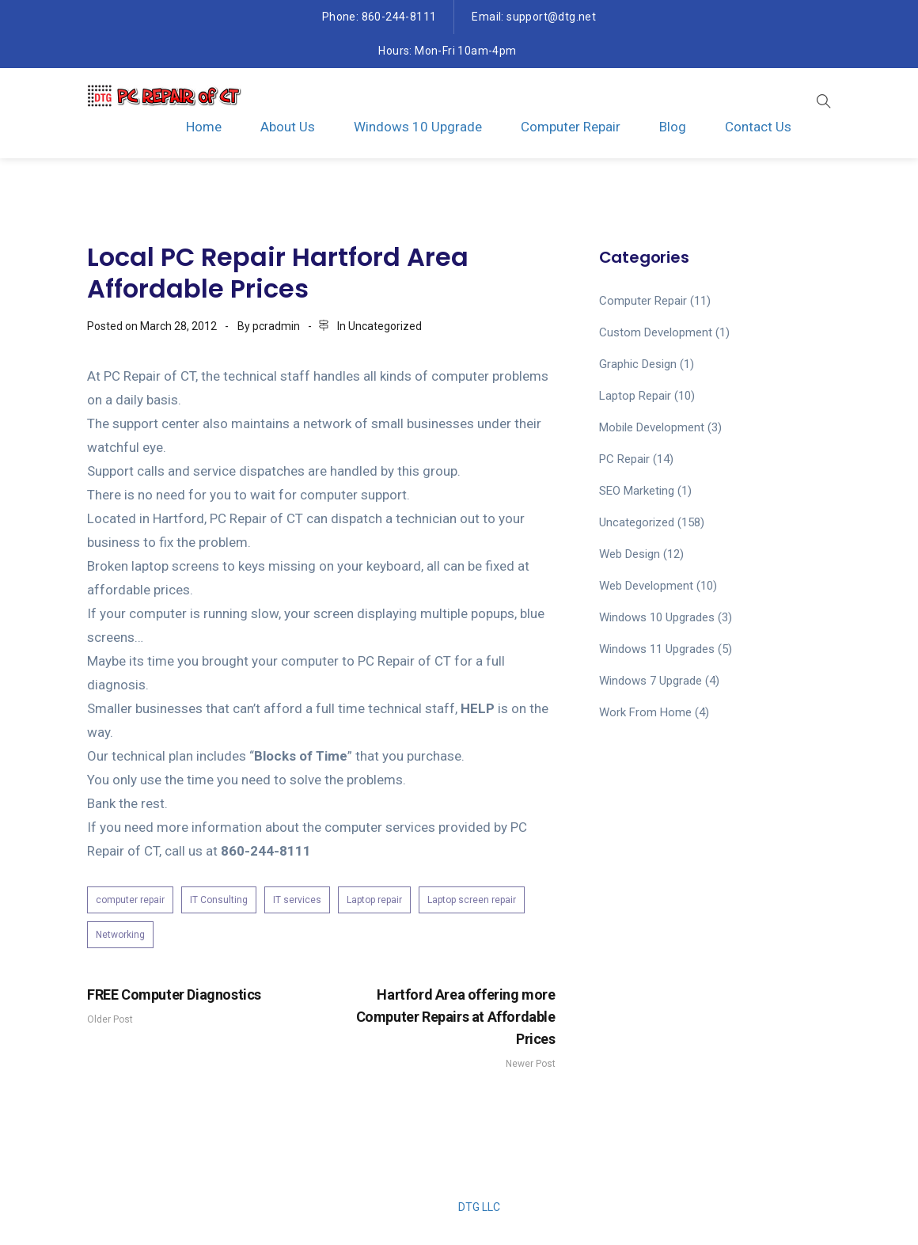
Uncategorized (385, 326)
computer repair (130, 899)
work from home (645, 712)
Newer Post (442, 1026)
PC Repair (624, 459)
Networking (120, 934)
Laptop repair (374, 899)
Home (204, 127)
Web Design (629, 554)
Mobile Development (651, 427)
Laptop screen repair (471, 899)
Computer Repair (570, 127)
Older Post (200, 1004)
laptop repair (635, 396)
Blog (672, 127)
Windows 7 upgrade (650, 681)
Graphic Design (638, 364)
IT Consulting (219, 899)
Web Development (646, 586)
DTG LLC (479, 1207)
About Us (287, 127)
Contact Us (758, 127)
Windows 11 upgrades (657, 649)
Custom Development (655, 332)
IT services (297, 899)
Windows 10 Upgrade (418, 127)
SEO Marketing (636, 491)
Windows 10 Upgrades (657, 617)
